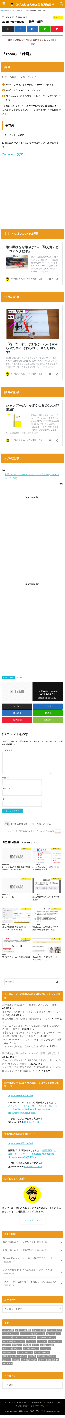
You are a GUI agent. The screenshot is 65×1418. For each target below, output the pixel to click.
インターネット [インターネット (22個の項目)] (10, 1334)
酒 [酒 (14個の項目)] (56, 1360)
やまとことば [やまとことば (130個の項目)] (23, 1330)
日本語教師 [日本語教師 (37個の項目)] (9, 1352)
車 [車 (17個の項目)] (33, 1360)
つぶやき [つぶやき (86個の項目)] (8, 1330)
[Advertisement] (31, 191)
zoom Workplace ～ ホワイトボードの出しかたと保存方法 (31, 1039)
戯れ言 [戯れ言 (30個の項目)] (7, 1349)
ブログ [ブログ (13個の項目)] (42, 1341)
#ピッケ (43, 1106)
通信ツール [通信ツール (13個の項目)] (45, 1360)
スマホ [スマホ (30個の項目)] (7, 1338)
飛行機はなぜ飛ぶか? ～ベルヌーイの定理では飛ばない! (30, 1053)
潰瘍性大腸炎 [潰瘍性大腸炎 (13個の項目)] (10, 1356)
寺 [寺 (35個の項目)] (35, 1345)
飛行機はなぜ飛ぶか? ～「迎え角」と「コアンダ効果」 (30, 1004)
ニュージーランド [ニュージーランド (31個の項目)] (46, 1338)
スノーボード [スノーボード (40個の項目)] (53, 1334)
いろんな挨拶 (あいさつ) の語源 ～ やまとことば (27, 1272)
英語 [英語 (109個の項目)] (51, 1356)
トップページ (10, 1402)
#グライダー (30, 1106)
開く (34, 43)
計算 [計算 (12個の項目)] (16, 1360)
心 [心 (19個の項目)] (50, 1345)
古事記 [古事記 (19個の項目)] (17, 1345)
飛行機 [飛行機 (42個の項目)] (7, 1364)
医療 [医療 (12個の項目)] (6, 1345)
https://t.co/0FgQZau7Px (20, 1095)
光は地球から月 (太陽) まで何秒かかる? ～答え (26, 1018)
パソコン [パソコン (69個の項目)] (19, 1341)
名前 (5, 777)
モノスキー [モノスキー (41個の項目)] (55, 1341)
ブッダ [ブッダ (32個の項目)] (31, 1341)
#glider (28, 1109)
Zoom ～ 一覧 (11, 154)
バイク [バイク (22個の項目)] (7, 1341)
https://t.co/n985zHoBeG (20, 1143)
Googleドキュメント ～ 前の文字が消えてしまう (27, 1260)
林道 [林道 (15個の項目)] (28, 1352)
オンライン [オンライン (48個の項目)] (27, 1334)
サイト (5, 799)
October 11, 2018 (33, 1122)
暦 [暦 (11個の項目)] (20, 1352)
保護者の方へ (37, 1402)
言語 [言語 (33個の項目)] (6, 1360)
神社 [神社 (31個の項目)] (32, 1356)
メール (6, 788)
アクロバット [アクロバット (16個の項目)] (54, 1330)
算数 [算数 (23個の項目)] (41, 1356)
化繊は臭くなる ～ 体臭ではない (25, 1250)
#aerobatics (18, 1109)
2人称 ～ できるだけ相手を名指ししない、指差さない (30, 1283)
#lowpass (45, 1109)
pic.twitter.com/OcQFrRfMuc (22, 1157)
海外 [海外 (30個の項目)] (45, 1352)
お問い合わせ (22, 1406)
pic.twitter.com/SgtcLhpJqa (21, 1113)
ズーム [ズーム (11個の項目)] (18, 1338)
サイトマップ (23, 1402)
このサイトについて (32, 1220)
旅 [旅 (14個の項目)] (26, 1349)
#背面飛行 (47, 1150)
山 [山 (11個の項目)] (43, 1345)
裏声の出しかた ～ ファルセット (25, 1241)
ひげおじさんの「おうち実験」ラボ (31, 1411)
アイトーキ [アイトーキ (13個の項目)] (39, 1330)
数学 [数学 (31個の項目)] (17, 1349)
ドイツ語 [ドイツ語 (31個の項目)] (30, 1338)
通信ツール (9, 678)
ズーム (20, 678)
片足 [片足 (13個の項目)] (22, 1356)
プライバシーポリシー (39, 1406)
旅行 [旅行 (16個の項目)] (34, 1349)
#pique (36, 1109)
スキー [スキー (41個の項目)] (39, 1334)
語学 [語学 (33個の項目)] (25, 1360)
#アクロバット (22, 1153)
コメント (7, 750)
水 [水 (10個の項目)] (37, 1352)
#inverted (36, 1153)
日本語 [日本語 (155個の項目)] (45, 1349)
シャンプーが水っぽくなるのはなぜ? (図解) (24, 1046)
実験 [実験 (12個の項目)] (26, 1345)
